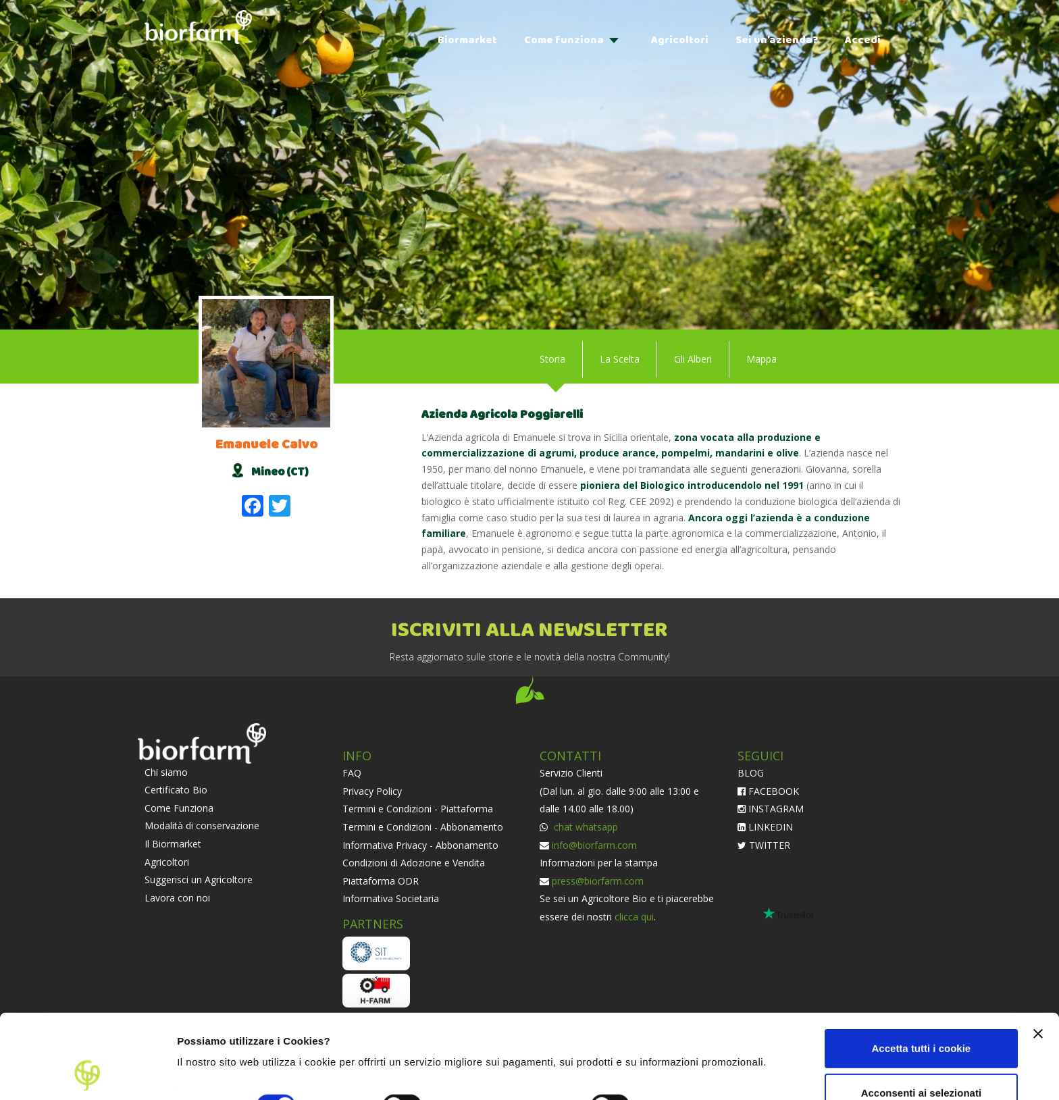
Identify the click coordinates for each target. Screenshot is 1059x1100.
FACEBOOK (768, 791)
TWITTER (764, 845)
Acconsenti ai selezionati (921, 1013)
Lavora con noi (177, 897)
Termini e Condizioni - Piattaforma (417, 808)
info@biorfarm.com (594, 845)
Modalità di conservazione (202, 825)
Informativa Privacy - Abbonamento (420, 845)
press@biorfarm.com (598, 880)
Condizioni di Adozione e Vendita (413, 862)
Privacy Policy (372, 791)
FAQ (351, 772)
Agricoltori (679, 40)
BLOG (751, 772)
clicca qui (634, 916)
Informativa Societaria (390, 898)
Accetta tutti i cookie (921, 969)
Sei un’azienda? (776, 40)
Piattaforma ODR (380, 880)
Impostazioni (208, 1073)
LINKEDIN (765, 826)
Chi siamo (166, 772)
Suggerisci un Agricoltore (199, 879)
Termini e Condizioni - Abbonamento (422, 826)
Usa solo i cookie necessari (921, 1058)
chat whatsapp (584, 826)
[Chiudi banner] (1038, 955)
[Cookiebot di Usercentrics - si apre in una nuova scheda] (87, 1074)
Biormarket (467, 40)
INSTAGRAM (771, 808)
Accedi (863, 40)
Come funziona (564, 40)
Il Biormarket (173, 843)
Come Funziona (179, 808)
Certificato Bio (176, 789)
